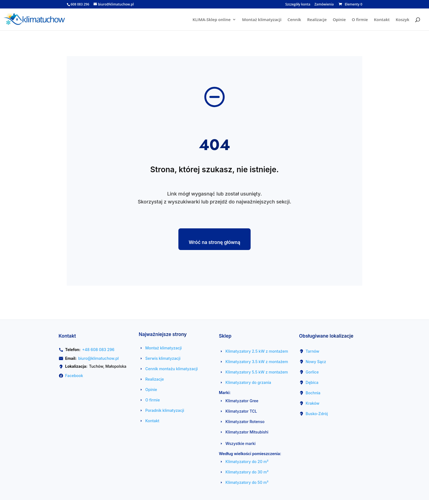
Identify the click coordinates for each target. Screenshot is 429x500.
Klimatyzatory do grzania (248, 382)
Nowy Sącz (316, 361)
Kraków (312, 403)
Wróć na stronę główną (214, 242)
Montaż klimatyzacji (262, 20)
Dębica (312, 382)
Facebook (74, 375)
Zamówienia (324, 5)
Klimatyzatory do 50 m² (246, 482)
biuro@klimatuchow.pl (98, 358)
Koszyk (402, 20)
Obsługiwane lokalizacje (326, 336)
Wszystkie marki (240, 443)
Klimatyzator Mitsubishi (246, 432)
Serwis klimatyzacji (163, 358)
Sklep (225, 336)
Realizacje (317, 20)
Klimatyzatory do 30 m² (247, 472)
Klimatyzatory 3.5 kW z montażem (256, 361)
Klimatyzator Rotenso (245, 421)
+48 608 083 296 (98, 349)
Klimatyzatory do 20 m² (246, 461)
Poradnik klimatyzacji (164, 410)
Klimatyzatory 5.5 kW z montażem (256, 372)
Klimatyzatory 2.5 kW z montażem (256, 351)
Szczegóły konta (297, 5)
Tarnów (312, 351)
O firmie (360, 20)
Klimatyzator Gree (241, 400)
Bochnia (313, 392)
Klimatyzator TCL (241, 411)
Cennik (294, 20)
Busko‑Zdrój (317, 413)
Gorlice (312, 372)
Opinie (339, 20)
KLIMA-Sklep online (212, 20)
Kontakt (382, 20)
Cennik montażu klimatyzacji (171, 368)
